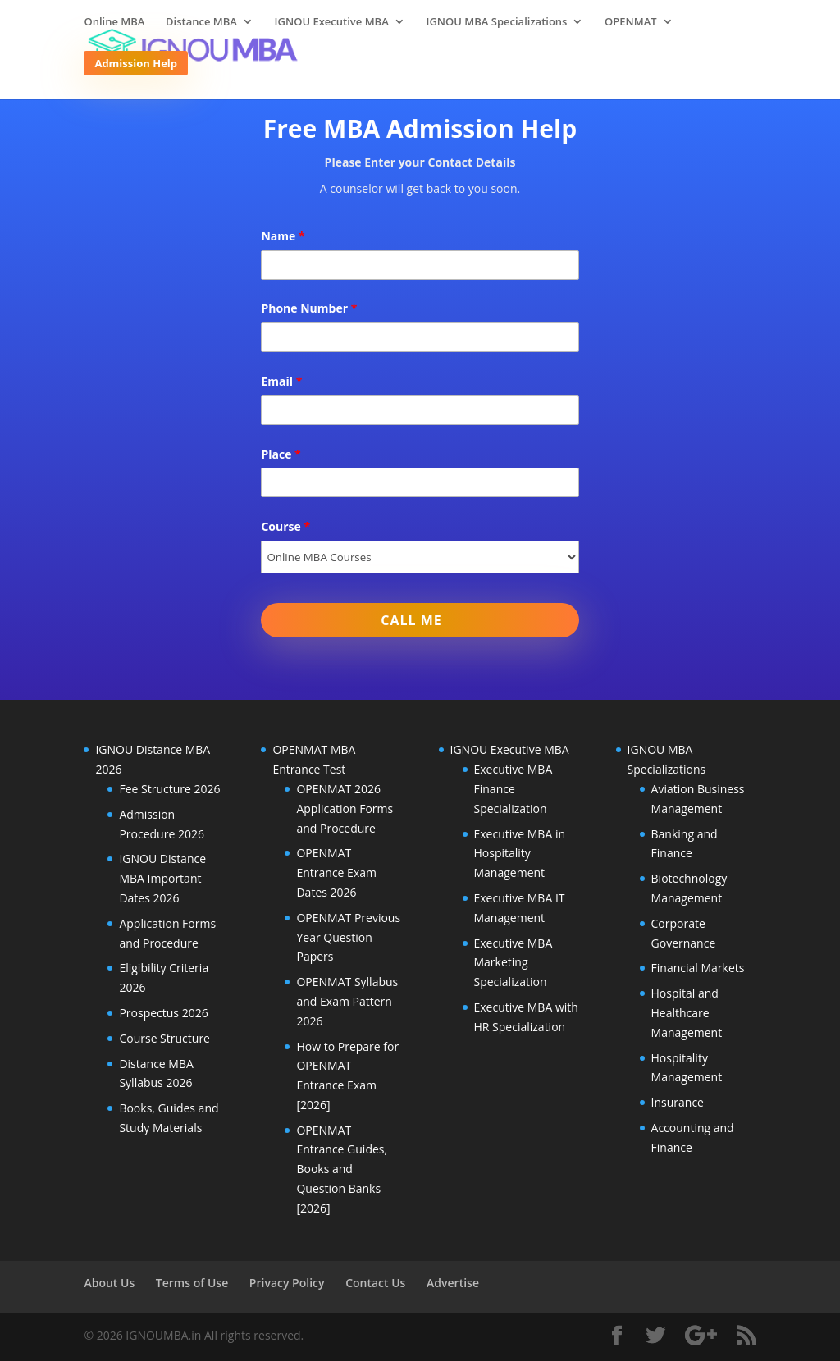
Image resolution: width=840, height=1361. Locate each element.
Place (280, 454)
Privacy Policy (287, 1282)
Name (282, 236)
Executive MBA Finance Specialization (513, 788)
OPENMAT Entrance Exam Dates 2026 (336, 872)
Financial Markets (698, 967)
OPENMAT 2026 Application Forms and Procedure (344, 808)
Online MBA (114, 22)
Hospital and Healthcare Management (687, 1012)
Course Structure (164, 1038)
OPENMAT (631, 22)
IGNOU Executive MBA (332, 22)
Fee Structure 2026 (169, 789)
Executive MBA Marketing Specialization (513, 962)
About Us (109, 1282)
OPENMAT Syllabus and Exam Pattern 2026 (347, 1001)
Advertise (453, 1282)
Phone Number (309, 308)
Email (281, 381)
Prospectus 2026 (163, 1013)
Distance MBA (201, 22)
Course (285, 526)
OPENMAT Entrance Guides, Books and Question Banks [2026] (341, 1169)
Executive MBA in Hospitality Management (520, 853)
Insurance (677, 1102)
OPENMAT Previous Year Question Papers (348, 937)
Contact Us (375, 1282)
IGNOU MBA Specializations (496, 22)
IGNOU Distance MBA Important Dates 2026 (162, 878)
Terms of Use (192, 1282)
